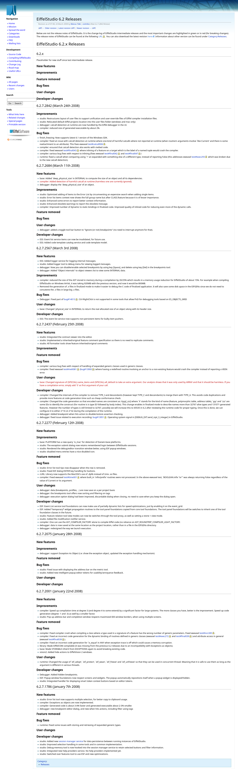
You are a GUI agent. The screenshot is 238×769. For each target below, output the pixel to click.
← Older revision (50, 28)
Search (9, 94)
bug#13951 (98, 417)
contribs (86, 24)
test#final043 (70, 150)
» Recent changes (15, 85)
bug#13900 (86, 369)
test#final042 (111, 153)
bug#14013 (69, 299)
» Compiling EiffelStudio (19, 57)
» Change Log (14, 64)
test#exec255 (198, 156)
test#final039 (182, 636)
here (150, 36)
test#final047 (131, 153)
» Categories (13, 33)
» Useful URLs (14, 70)
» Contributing (14, 61)
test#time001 (70, 477)
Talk (79, 24)
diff (40, 28)
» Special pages (14, 120)
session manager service (71, 741)
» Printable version (16, 124)
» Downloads (13, 36)
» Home (11, 23)
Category (42, 761)
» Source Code (14, 54)
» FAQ (10, 40)
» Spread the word (16, 29)
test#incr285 (206, 633)
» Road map (13, 67)
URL (100, 36)
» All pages (12, 81)
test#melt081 (70, 369)
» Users (10, 88)
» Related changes (16, 117)
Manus (73, 24)
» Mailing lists (13, 43)
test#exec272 (162, 636)
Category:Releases (217, 36)
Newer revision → (84, 28)
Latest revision (65, 28)
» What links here (15, 114)
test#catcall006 (95, 144)
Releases (45, 764)
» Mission (11, 26)
